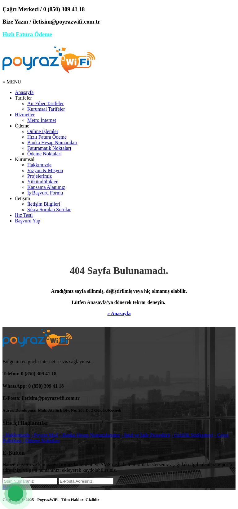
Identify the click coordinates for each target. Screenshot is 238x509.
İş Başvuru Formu (45, 192)
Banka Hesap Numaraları (52, 142)
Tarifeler (23, 97)
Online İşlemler (42, 131)
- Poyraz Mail (44, 435)
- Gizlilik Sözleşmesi (192, 435)
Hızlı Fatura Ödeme (27, 34)
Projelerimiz (39, 176)
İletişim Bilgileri (43, 204)
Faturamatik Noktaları (49, 148)
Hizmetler (25, 114)
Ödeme (22, 125)
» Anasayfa (118, 313)
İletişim (22, 198)
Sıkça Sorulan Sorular (49, 209)
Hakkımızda (39, 164)
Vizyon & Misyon (45, 170)
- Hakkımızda (16, 435)
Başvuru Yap (27, 220)
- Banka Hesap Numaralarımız (90, 435)
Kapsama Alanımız (46, 187)
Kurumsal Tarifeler (46, 109)
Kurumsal (24, 159)
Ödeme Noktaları (44, 153)
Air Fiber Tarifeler (45, 103)
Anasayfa (24, 92)
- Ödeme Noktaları (41, 440)
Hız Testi (24, 215)
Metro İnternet (41, 120)
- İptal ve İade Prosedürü (145, 435)
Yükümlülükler (42, 181)
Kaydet (9, 487)
